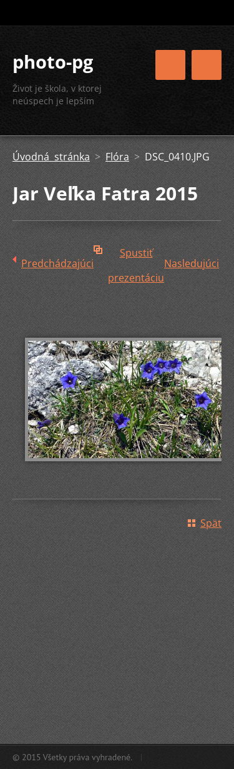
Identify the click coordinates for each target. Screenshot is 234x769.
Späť (211, 523)
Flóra (117, 157)
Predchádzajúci (57, 263)
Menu (207, 65)
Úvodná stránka (51, 157)
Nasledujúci (191, 263)
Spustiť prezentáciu (136, 255)
